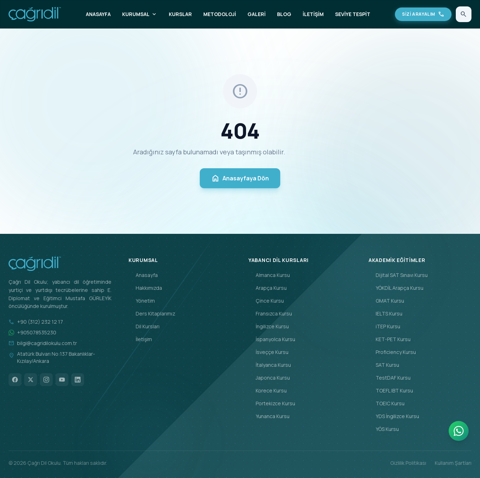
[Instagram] (46, 379)
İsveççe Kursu (268, 352)
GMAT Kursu (386, 300)
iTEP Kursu (384, 326)
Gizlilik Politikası (408, 462)
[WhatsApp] (459, 431)
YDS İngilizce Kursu (394, 416)
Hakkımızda (145, 287)
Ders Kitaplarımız (152, 313)
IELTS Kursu (385, 313)
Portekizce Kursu (272, 403)
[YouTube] (62, 379)
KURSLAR (180, 14)
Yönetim (142, 300)
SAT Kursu (384, 364)
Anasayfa (143, 275)
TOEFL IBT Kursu (391, 390)
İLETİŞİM (313, 14)
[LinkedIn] (77, 379)
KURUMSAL (139, 14)
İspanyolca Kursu (272, 339)
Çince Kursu (266, 300)
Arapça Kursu (268, 287)
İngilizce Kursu (269, 326)
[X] (30, 379)
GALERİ (256, 14)
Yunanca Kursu (269, 416)
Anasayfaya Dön (240, 178)
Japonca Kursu (269, 377)
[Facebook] (15, 379)
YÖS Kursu (384, 429)
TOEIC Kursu (387, 403)
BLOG (284, 14)
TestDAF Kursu (390, 377)
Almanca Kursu (269, 275)
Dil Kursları (144, 326)
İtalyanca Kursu (270, 364)
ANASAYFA (98, 14)
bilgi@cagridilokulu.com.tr (47, 343)
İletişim (140, 339)
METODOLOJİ (219, 14)
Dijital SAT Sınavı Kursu (398, 275)
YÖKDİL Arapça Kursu (396, 287)
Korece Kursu (268, 390)
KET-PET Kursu (390, 339)
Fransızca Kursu (270, 313)
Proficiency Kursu (392, 352)
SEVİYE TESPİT (352, 14)
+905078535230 (36, 332)
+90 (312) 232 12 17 (40, 321)
